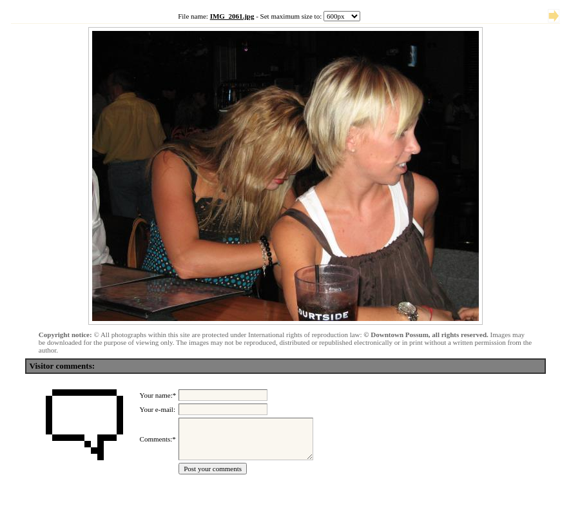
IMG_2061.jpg (232, 16)
